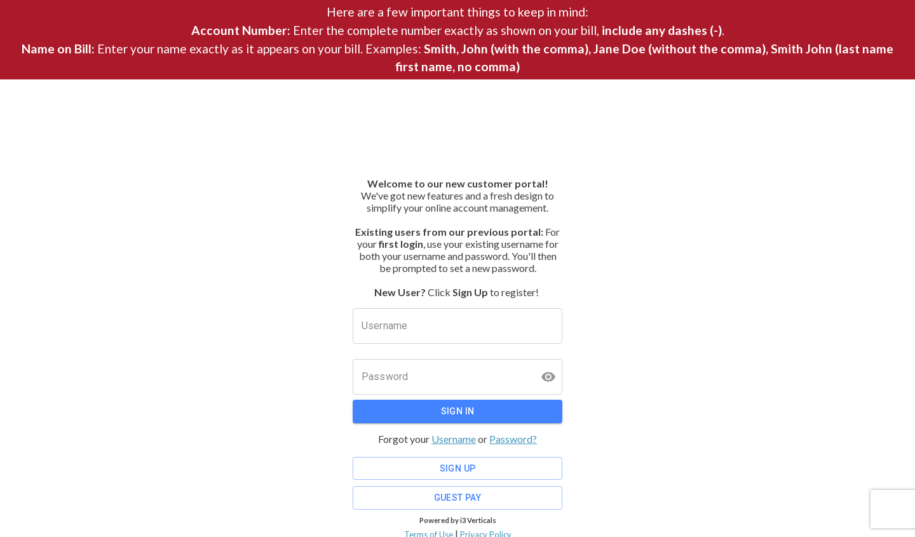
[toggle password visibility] (548, 377)
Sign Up (457, 469)
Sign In (457, 411)
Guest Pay (457, 498)
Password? (513, 439)
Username (453, 439)
